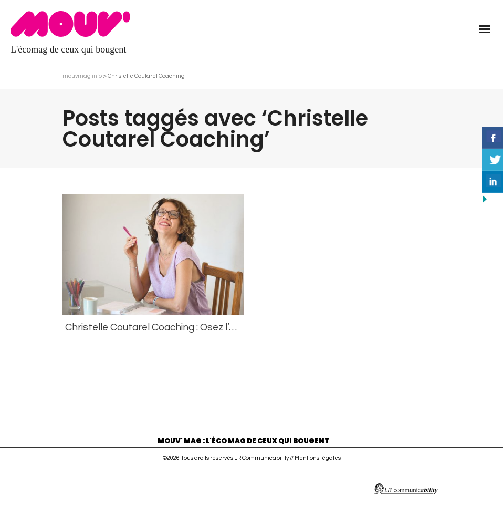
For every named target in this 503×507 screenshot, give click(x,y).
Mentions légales (318, 458)
